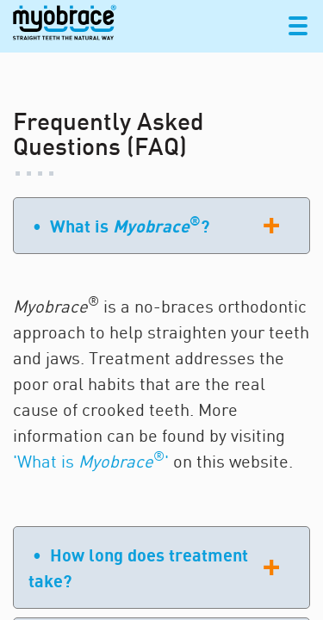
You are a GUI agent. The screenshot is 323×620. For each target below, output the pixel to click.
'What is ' (91, 461)
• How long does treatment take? (138, 567)
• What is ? (121, 224)
